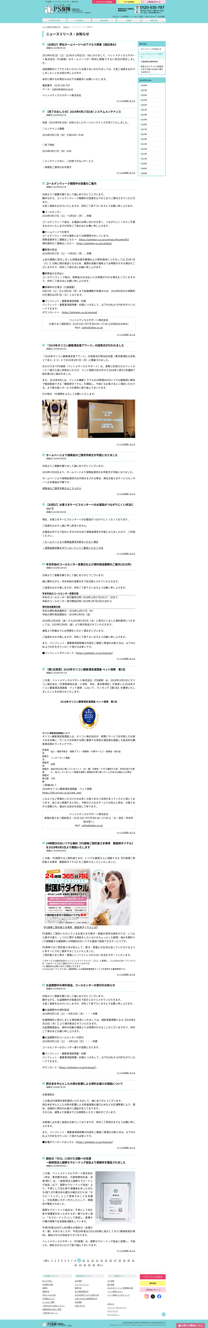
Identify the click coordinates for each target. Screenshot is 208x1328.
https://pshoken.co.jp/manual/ (80, 312)
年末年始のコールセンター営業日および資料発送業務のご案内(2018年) (88, 564)
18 (119, 1260)
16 (110, 1260)
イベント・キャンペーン (116, 1307)
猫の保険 (104, 20)
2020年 (144, 114)
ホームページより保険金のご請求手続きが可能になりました (82, 455)
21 (133, 1260)
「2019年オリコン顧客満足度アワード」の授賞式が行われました (85, 345)
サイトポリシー (113, 1314)
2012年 (144, 153)
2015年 (144, 139)
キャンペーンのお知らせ (151, 49)
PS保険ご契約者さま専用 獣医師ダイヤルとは (70, 927)
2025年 (144, 90)
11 (88, 1260)
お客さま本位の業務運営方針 (86, 1298)
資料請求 (152, 1283)
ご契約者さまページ (50, 1312)
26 (94, 1264)
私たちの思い (47, 1281)
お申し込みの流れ (49, 1295)
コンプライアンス (82, 1284)
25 (89, 1264)
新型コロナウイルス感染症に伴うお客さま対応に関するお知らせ (152, 69)
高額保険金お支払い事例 (51, 1309)
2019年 (144, 119)
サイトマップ (112, 1311)
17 (115, 1260)
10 (83, 1260)
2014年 (144, 144)
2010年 (144, 163)
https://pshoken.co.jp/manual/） (78, 1067)
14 (101, 1260)
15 (106, 1260)
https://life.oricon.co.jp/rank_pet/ (62, 792)
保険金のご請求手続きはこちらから (61, 488)
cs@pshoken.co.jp (62, 89)
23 (80, 1264)
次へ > (100, 1264)
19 (124, 1260)
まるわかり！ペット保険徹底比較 (120, 1288)
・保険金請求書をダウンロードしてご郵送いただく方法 (72, 548)
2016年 (144, 134)
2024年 (144, 95)
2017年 (144, 129)
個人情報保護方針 (82, 1291)
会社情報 (161, 16)
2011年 (144, 158)
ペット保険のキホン (115, 1291)
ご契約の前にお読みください (53, 1305)
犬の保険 (79, 20)
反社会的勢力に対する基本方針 (87, 1295)
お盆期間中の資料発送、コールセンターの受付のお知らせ (80, 985)
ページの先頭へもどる (126, 101)
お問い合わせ (150, 16)
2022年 (144, 104)
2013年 (144, 148)
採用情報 (125, 16)
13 (97, 1260)
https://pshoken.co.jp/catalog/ (94, 243)
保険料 (129, 20)
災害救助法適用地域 (149, 61)
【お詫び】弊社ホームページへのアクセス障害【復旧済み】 (82, 44)
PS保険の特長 (54, 20)
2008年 (144, 173)
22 (76, 1264)
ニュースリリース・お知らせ (152, 55)
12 (92, 1260)
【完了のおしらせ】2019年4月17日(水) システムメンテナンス (83, 112)
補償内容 (153, 20)
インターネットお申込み (152, 1276)
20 (128, 1260)
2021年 (144, 109)
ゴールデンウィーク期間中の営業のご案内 (71, 183)
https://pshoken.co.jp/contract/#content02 (104, 239)
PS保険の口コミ (48, 1298)
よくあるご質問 (137, 16)
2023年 (144, 100)
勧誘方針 (78, 1288)
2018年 (144, 124)
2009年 (144, 168)
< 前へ (46, 1260)
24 (85, 1264)
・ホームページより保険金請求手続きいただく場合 (70, 541)
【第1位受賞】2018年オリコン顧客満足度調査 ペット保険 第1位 (85, 669)
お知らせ (115, 16)
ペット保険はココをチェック (118, 1295)
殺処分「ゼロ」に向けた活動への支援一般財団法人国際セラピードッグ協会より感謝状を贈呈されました (86, 1160)
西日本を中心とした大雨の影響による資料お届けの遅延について (84, 1084)
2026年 (144, 85)
